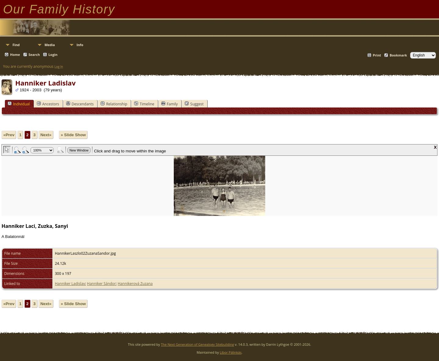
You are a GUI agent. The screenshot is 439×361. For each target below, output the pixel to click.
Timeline (144, 104)
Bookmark (398, 55)
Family (169, 104)
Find (16, 44)
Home (15, 54)
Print (377, 55)
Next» (45, 135)
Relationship (114, 104)
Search (34, 54)
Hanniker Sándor (101, 283)
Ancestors (48, 104)
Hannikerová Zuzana (135, 283)
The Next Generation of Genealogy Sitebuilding (197, 344)
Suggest (194, 104)
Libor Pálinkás (230, 352)
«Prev (8, 135)
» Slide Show (73, 135)
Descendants (80, 104)
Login (53, 54)
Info (80, 44)
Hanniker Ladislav (70, 283)
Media (50, 44)
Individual (19, 104)
